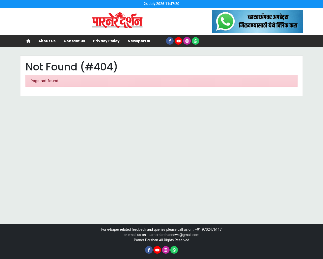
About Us (47, 40)
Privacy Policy (106, 40)
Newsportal (139, 40)
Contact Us (74, 40)
